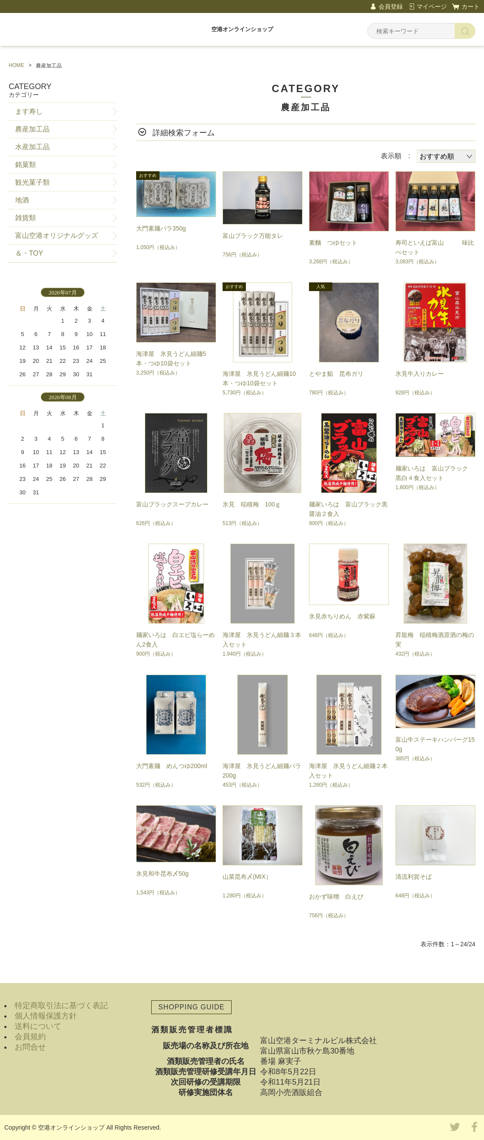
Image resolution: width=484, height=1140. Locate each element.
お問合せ (30, 1047)
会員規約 (30, 1036)
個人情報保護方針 (46, 1016)
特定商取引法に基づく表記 (61, 1005)
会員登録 (391, 6)
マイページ (432, 6)
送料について (38, 1026)
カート (471, 6)
